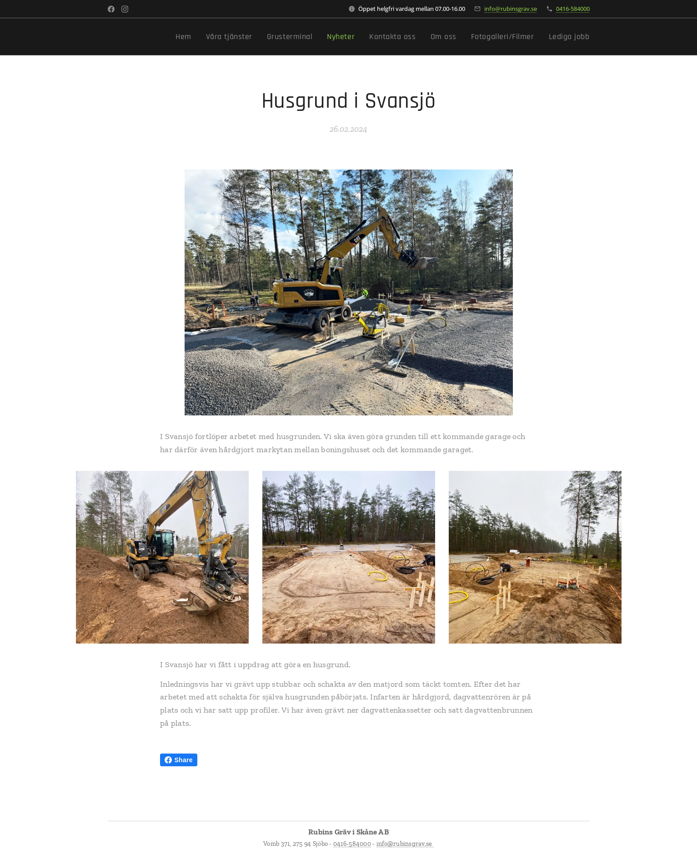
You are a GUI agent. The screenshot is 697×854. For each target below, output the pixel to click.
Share (179, 760)
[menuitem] (218, 36)
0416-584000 (573, 9)
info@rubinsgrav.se (510, 9)
